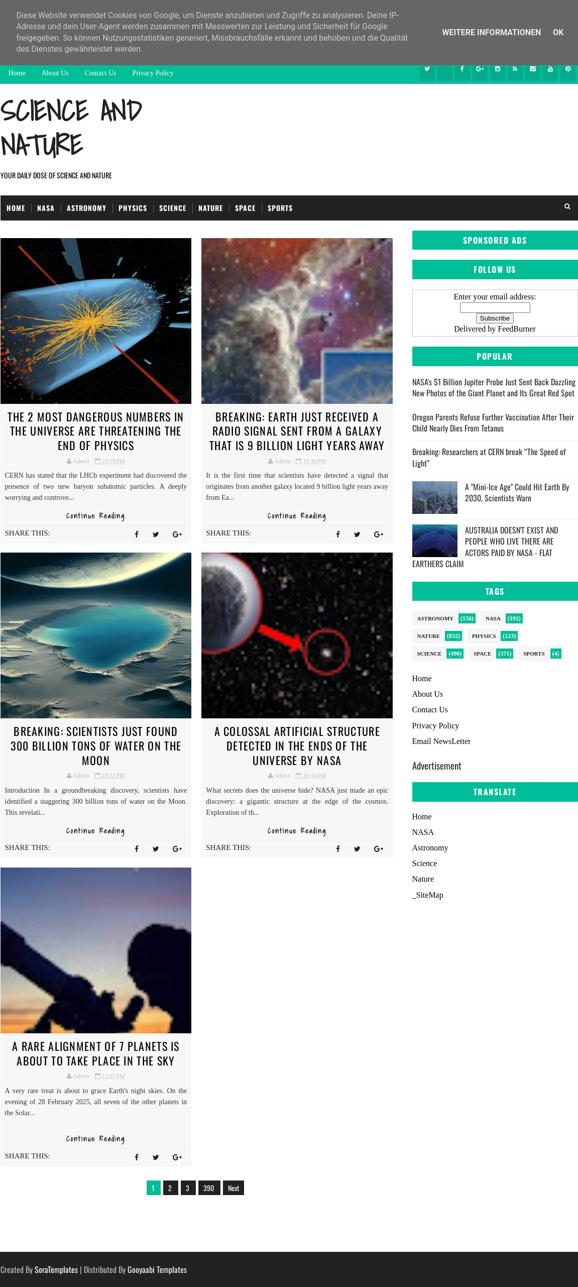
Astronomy (86, 207)
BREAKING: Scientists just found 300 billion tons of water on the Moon (96, 745)
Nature (210, 207)
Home (17, 73)
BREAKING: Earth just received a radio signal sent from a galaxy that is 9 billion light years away (297, 430)
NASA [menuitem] (423, 832)
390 (209, 1188)
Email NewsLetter (441, 741)
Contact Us (101, 73)
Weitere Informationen (492, 32)
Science (172, 207)
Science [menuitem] (424, 863)
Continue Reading (95, 515)
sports (533, 654)
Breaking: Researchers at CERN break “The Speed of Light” (489, 457)
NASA (46, 207)
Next (233, 1188)
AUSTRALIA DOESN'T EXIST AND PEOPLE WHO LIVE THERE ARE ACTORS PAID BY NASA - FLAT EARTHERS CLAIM (485, 547)
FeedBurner (517, 329)
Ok (558, 32)
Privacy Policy (152, 73)
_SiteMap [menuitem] (427, 895)
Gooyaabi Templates (157, 1269)
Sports (280, 207)
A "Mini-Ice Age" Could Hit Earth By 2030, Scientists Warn (517, 492)
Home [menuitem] (422, 816)
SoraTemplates (56, 1269)
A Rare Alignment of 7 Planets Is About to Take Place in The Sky (96, 1053)
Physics (133, 207)
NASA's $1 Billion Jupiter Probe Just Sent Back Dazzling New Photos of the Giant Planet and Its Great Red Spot (493, 387)
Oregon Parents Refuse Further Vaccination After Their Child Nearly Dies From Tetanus (493, 422)
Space (245, 207)
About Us (55, 73)
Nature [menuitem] (423, 879)
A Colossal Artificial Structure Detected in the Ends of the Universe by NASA (297, 745)
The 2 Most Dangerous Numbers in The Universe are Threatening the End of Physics (96, 430)
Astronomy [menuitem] (430, 847)
